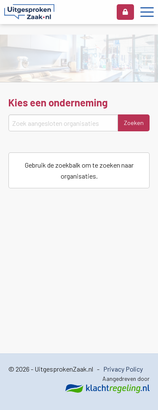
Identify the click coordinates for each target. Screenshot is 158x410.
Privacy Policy (123, 369)
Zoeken (134, 122)
